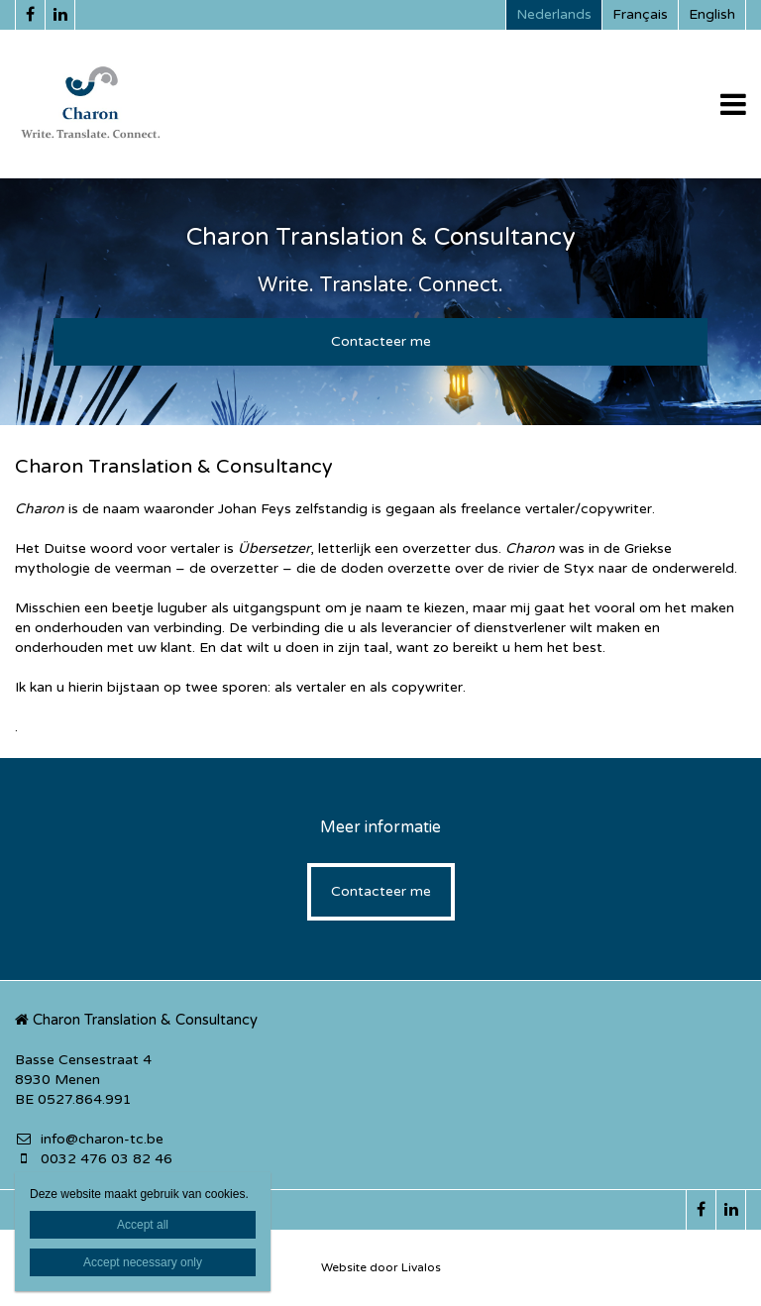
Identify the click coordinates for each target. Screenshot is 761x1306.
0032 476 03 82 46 (93, 1158)
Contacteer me (381, 341)
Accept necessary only (142, 1262)
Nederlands (554, 14)
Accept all (142, 1225)
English (712, 14)
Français (640, 14)
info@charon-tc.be (89, 1139)
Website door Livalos (381, 1267)
